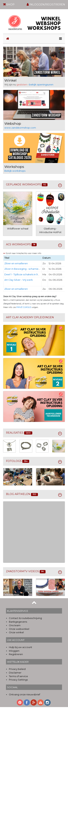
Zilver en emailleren (16, 263)
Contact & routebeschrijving (25, 618)
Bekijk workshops (14, 170)
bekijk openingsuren (41, 84)
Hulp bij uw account (20, 647)
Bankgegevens (18, 621)
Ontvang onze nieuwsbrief (24, 694)
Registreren (16, 654)
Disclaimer (15, 672)
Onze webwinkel (19, 628)
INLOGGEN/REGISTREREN (46, 4)
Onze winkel (16, 632)
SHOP (9, 4)
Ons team (14, 625)
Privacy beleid (17, 669)
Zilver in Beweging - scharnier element (27, 268)
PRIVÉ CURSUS (23, 307)
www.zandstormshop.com (20, 127)
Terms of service (18, 676)
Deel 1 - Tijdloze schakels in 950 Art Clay (27, 274)
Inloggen (14, 650)
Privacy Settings (18, 679)
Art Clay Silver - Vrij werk (18, 279)
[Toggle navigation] (59, 38)
